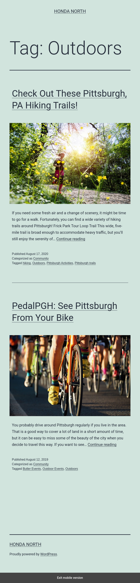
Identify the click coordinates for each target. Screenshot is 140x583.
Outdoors (38, 263)
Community (41, 258)
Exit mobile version (70, 578)
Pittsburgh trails (85, 263)
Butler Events (32, 468)
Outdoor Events (53, 468)
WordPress (48, 554)
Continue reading (70, 239)
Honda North (70, 11)
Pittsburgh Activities (60, 263)
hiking (27, 263)
